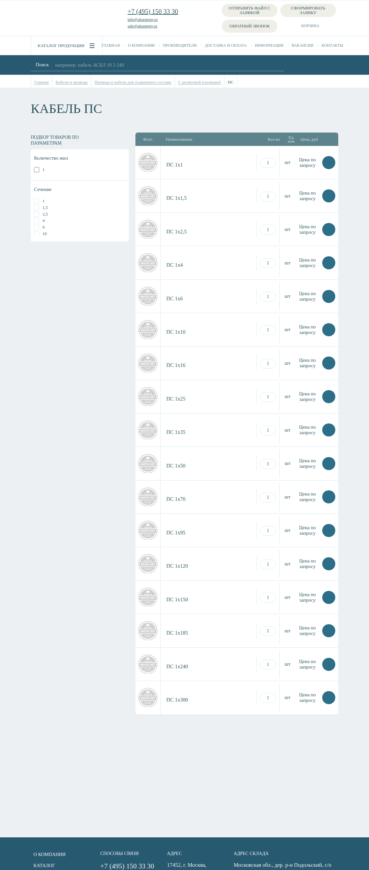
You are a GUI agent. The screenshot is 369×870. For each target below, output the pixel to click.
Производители (180, 45)
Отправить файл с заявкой (249, 10)
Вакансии (303, 45)
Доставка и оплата (226, 45)
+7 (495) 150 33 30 (153, 11)
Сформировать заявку (308, 10)
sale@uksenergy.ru (142, 26)
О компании (141, 45)
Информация (269, 45)
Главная (110, 45)
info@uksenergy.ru (143, 19)
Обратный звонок (249, 26)
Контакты (332, 45)
